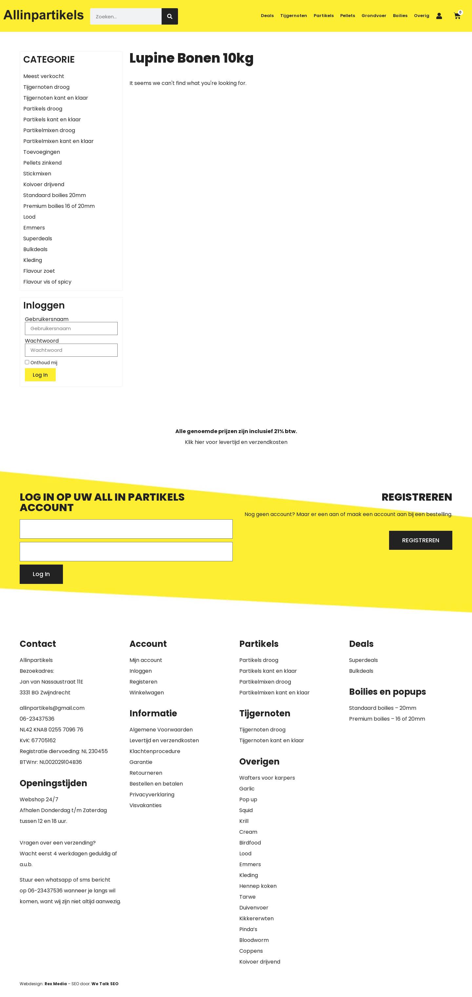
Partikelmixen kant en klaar (58, 141)
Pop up (248, 799)
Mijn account (145, 660)
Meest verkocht (43, 76)
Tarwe (247, 897)
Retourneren (145, 773)
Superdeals (37, 238)
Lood (29, 217)
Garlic (247, 788)
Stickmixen (37, 173)
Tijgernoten (293, 15)
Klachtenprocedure (154, 751)
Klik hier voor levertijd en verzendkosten (236, 442)
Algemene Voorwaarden (161, 729)
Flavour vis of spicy (47, 282)
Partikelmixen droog (49, 130)
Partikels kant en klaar (52, 119)
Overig (421, 15)
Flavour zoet (39, 271)
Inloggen (140, 671)
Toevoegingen (41, 152)
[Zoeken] (170, 16)
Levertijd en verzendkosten (164, 740)
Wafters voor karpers (267, 778)
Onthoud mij (41, 362)
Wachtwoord (42, 341)
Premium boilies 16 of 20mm (59, 206)
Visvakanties (145, 805)
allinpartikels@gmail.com (52, 708)
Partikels (324, 15)
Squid (246, 810)
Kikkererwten (256, 918)
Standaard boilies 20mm (54, 195)
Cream (248, 832)
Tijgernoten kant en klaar (55, 98)
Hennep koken (258, 886)
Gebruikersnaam (47, 319)
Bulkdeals (35, 249)
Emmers (34, 227)
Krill (243, 821)
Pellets (347, 15)
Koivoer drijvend (43, 184)
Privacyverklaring (151, 794)
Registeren (143, 682)
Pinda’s (248, 929)
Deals (267, 15)
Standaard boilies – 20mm (382, 708)
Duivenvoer (253, 907)
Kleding (32, 260)
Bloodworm (254, 940)
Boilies (400, 15)
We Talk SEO (105, 984)
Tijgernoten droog (46, 87)
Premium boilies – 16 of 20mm (387, 719)
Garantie (140, 762)
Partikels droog (42, 108)
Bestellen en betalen (156, 784)
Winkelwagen (146, 692)
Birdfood (250, 843)
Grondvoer (374, 15)
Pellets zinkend (42, 163)
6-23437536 (38, 719)
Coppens (251, 951)
